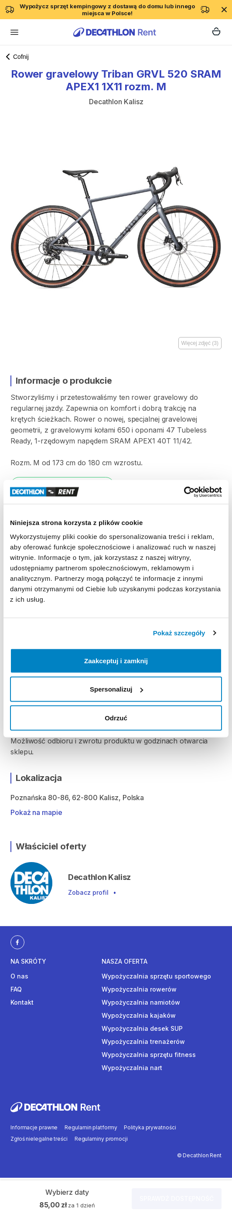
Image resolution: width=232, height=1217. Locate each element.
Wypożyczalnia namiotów (141, 1002)
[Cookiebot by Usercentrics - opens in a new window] (184, 492)
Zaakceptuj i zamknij (116, 660)
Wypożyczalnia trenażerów (143, 1041)
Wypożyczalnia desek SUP (142, 1028)
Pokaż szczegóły (179, 633)
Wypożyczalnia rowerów (139, 989)
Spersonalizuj (116, 689)
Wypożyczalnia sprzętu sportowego (156, 976)
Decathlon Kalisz (116, 101)
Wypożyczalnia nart (132, 1067)
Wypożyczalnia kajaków (139, 1015)
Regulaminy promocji (101, 1138)
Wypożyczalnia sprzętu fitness (149, 1054)
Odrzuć (116, 717)
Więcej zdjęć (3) (199, 343)
